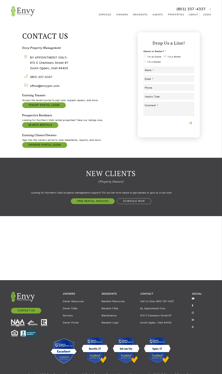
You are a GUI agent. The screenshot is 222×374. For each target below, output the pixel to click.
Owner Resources (73, 301)
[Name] (168, 69)
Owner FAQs (70, 308)
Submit (190, 123)
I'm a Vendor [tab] (154, 61)
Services (68, 315)
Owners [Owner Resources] (122, 14)
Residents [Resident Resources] (140, 14)
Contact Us (26, 310)
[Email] (168, 78)
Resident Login (110, 322)
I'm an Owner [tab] (154, 56)
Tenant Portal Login (44, 105)
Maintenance (109, 315)
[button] (208, 9)
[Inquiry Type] (168, 96)
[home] (23, 11)
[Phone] (168, 87)
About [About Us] (193, 14)
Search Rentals (40, 125)
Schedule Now (134, 201)
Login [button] (207, 14)
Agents (157, 14)
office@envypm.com (45, 86)
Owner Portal (71, 322)
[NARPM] (33, 322)
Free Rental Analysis (92, 201)
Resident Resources (113, 301)
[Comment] (168, 109)
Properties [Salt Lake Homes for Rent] (176, 14)
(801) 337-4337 (191, 9)
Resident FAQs (110, 308)
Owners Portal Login (44, 145)
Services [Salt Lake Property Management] (105, 14)
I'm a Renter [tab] (174, 56)
